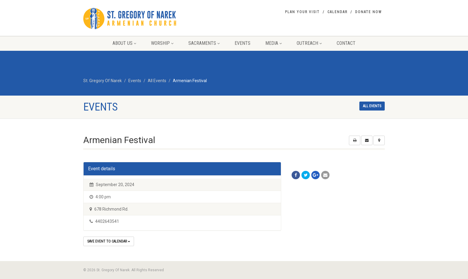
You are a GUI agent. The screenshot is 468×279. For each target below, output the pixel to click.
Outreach (309, 43)
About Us (124, 43)
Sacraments (204, 43)
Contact (346, 43)
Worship (162, 43)
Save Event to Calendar (108, 241)
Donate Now (368, 12)
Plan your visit (302, 12)
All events (372, 106)
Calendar (337, 12)
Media (273, 43)
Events (242, 43)
